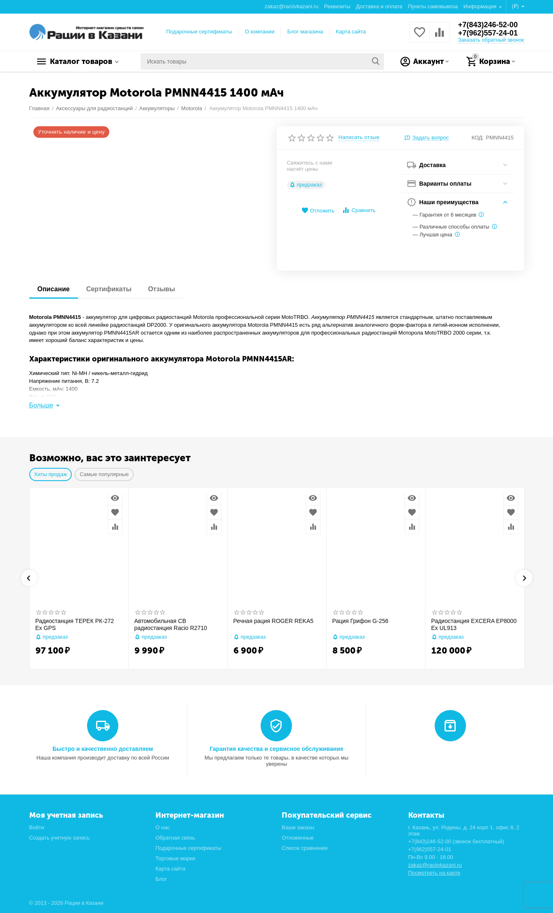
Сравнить (358, 210)
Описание (54, 289)
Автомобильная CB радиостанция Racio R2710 (170, 624)
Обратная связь (175, 838)
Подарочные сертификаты (199, 31)
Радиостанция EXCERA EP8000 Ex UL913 (474, 624)
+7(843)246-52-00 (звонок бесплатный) (456, 841)
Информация (481, 6)
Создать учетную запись (59, 838)
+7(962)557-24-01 (488, 33)
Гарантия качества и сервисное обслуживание (276, 748)
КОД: (478, 137)
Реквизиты (337, 6)
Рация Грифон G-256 (360, 621)
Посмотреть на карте (434, 873)
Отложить (317, 210)
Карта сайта (351, 31)
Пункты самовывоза (433, 6)
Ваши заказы (298, 827)
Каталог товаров (81, 61)
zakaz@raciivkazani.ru (291, 6)
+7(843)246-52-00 (488, 25)
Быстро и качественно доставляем (102, 748)
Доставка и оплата (379, 6)
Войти (36, 827)
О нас (162, 827)
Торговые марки (175, 858)
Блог (161, 879)
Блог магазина (305, 31)
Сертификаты (109, 289)
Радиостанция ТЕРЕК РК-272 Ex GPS (74, 624)
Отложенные (298, 838)
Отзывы (161, 289)
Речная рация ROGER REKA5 (273, 621)
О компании (260, 31)
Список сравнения (304, 848)
